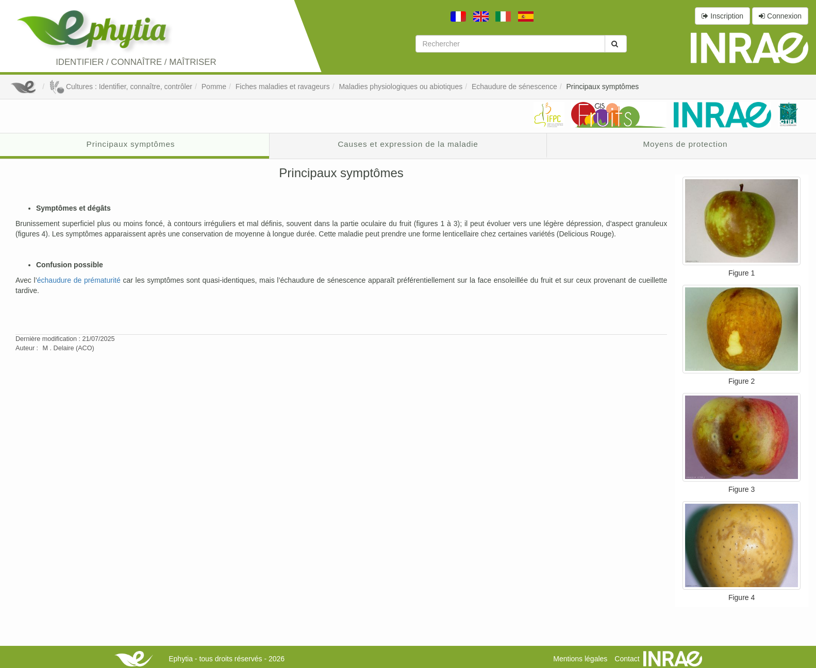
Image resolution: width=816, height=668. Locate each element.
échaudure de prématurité (79, 280)
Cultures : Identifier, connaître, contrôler (120, 86)
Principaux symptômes (603, 86)
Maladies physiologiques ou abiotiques (400, 86)
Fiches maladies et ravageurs (283, 86)
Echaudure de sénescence (514, 86)
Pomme (214, 86)
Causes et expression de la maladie (408, 144)
